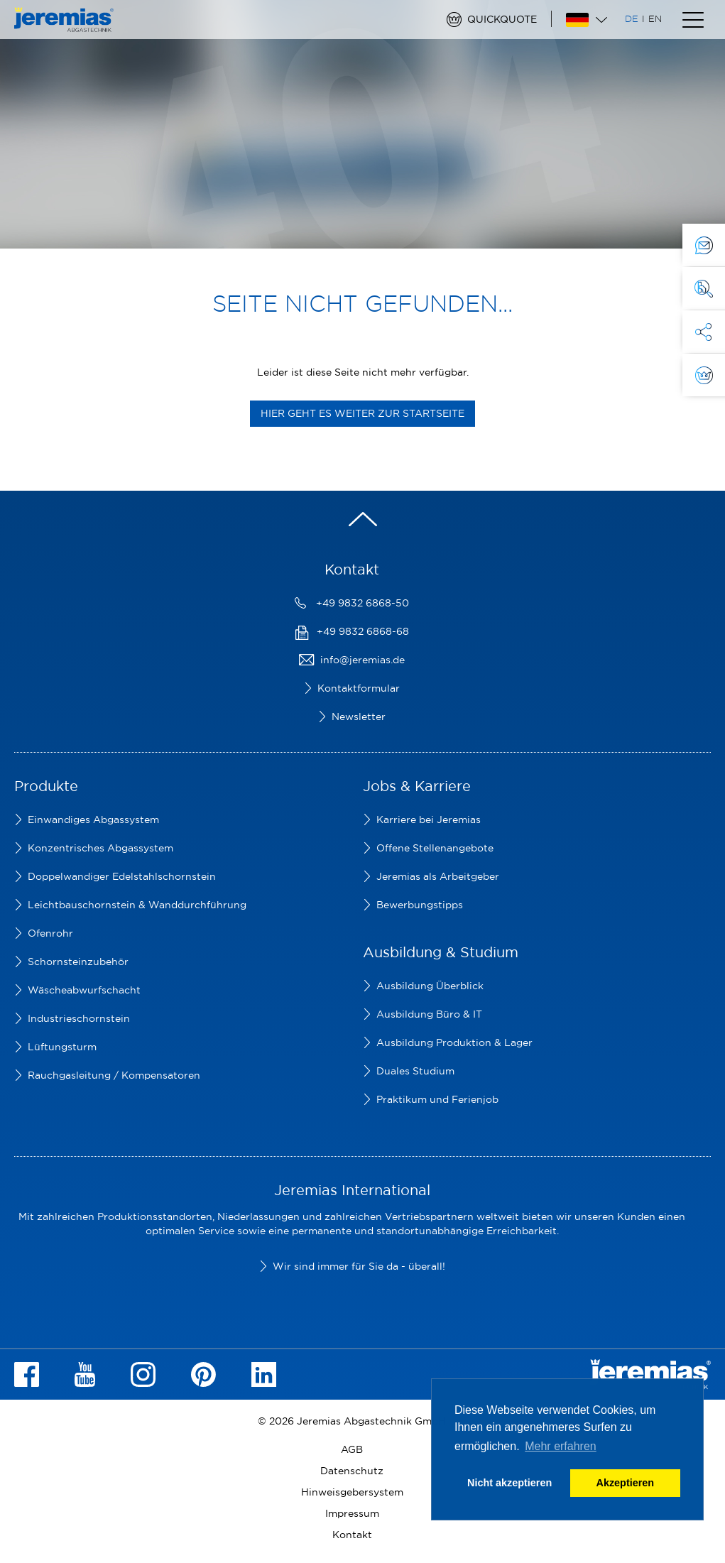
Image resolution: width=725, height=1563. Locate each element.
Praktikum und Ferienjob (437, 1099)
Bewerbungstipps (419, 904)
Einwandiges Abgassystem (93, 819)
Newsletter (359, 716)
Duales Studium (415, 1070)
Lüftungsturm (62, 1046)
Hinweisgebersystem (352, 1492)
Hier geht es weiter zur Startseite (362, 413)
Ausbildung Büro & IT (429, 1014)
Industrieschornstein (79, 1018)
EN (655, 18)
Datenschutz (351, 1470)
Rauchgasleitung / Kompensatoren (114, 1075)
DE (631, 18)
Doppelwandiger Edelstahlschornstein (122, 876)
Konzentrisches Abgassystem (100, 848)
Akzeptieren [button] (625, 1482)
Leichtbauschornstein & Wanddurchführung (137, 904)
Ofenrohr (50, 933)
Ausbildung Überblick (430, 985)
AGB (352, 1449)
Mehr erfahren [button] (560, 1446)
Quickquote (502, 19)
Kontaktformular (358, 688)
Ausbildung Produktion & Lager (454, 1042)
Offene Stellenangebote (435, 848)
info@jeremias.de (362, 659)
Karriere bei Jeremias (428, 819)
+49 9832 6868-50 (362, 603)
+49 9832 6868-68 (363, 631)
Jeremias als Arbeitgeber (437, 876)
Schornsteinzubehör (78, 961)
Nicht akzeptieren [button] (509, 1482)
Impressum (352, 1513)
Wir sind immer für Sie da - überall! (359, 1266)
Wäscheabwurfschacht (84, 990)
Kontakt (352, 1534)
